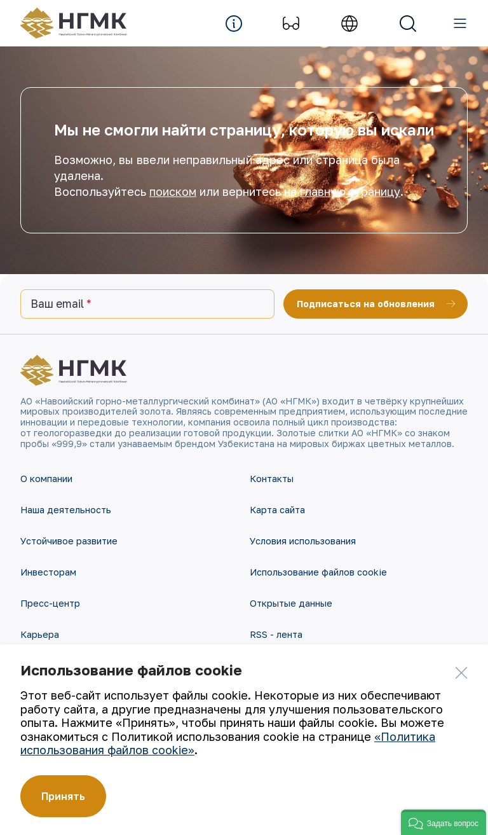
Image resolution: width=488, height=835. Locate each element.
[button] (443, 822)
